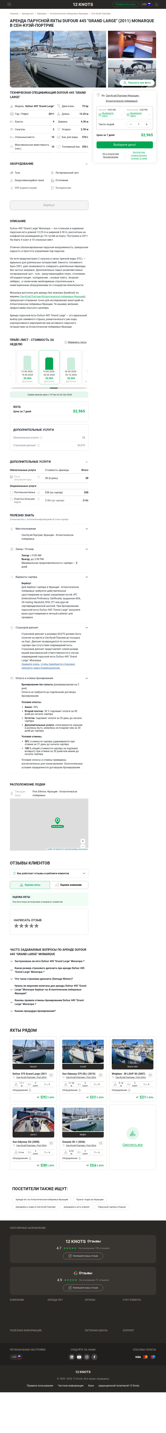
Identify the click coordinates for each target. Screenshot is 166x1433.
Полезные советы (95, 1364)
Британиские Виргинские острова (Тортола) (100, 1234)
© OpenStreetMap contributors (75, 849)
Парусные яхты (56, 1329)
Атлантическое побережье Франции (63, 296)
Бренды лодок (55, 1324)
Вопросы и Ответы (58, 1362)
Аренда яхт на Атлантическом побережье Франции (42, 1199)
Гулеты (51, 1343)
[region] (49, 369)
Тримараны (54, 1348)
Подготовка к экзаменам (100, 1355)
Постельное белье (24, 492)
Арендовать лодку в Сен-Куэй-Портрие (35, 1207)
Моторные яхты (56, 1334)
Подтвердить (140, 179)
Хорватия (15, 1233)
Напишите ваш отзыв (83, 1271)
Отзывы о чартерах (21, 1364)
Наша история (18, 1324)
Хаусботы (53, 1353)
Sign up (127, 1324)
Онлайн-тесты (93, 1360)
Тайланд (128, 1233)
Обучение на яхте (95, 1350)
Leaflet (49, 849)
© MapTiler (58, 849)
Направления (93, 1320)
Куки (91, 1422)
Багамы (52, 1233)
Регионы (52, 1320)
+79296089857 (141, 1355)
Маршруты (16, 1355)
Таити (88, 1240)
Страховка (16, 1360)
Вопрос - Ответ (93, 1369)
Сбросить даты (118, 180)
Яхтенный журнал (20, 1350)
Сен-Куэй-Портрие (30, 296)
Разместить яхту (126, 4)
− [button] (83, 847)
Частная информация (70, 1422)
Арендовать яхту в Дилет (77, 1207)
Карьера (15, 1329)
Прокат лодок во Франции (89, 1199)
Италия (127, 1240)
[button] (49, 164)
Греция (14, 1240)
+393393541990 (137, 1360)
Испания (52, 1240)
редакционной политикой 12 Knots (119, 1422)
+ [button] (83, 841)
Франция (15, 1245)
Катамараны (55, 1339)
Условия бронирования (61, 1358)
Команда (15, 1320)
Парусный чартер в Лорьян (112, 1207)
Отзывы (14, 1334)
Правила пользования (40, 1422)
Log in (126, 1320)
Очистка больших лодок (24, 500)
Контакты (16, 1339)
